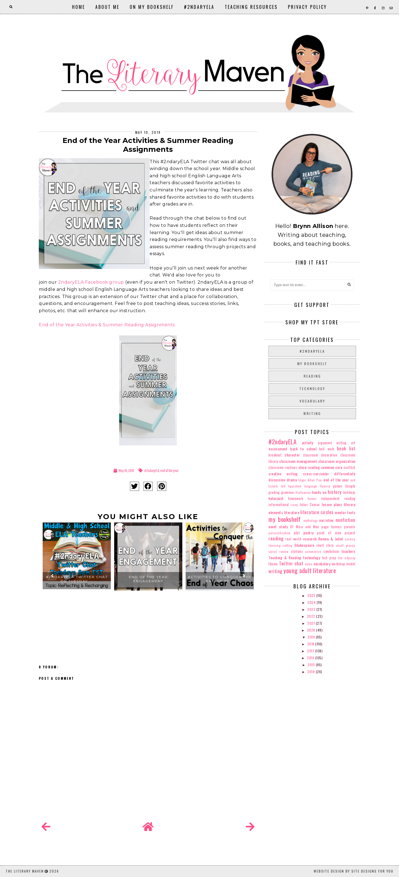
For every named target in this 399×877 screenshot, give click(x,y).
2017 (311, 650)
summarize (313, 551)
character (292, 455)
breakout (275, 455)
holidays (349, 492)
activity (307, 442)
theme (273, 563)
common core (331, 467)
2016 (311, 657)
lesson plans (332, 504)
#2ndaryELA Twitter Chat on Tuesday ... (77, 579)
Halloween (303, 492)
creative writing (283, 473)
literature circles (317, 512)
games (338, 486)
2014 (311, 671)
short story (325, 545)
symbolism (331, 551)
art (353, 442)
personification (279, 533)
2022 (311, 616)
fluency (325, 486)
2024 (312, 602)
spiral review (278, 551)
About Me (107, 7)
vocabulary (312, 401)
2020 (311, 630)
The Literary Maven (25, 871)
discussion (276, 480)
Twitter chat (291, 563)
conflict (349, 467)
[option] (76, 578)
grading (274, 492)
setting (287, 545)
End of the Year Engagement (148, 579)
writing (312, 413)
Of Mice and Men (304, 526)
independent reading (338, 498)
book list (346, 448)
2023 (311, 609)
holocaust (276, 498)
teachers (348, 551)
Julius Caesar (310, 504)
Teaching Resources (251, 7)
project (350, 532)
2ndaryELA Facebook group (91, 282)
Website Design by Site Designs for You (353, 871)
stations (297, 551)
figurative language (302, 486)
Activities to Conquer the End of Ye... (220, 579)
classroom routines (282, 467)
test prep (329, 557)
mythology (310, 520)
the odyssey (346, 558)
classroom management (298, 461)
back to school (303, 449)
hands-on (319, 492)
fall (283, 486)
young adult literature (309, 570)
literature (291, 512)
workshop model (343, 563)
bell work (326, 449)
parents (349, 526)
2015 (312, 664)
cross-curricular (316, 473)
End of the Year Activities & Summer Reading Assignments (107, 324)
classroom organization (336, 461)
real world (293, 539)
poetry (308, 532)
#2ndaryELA (199, 7)
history (335, 491)
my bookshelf (312, 363)
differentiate (344, 473)
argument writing (332, 442)
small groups (345, 545)
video (309, 564)
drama (292, 480)
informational (278, 504)
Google (350, 486)
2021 (311, 623)
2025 (311, 595)
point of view (329, 532)
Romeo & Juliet (330, 539)
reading (312, 376)
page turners (331, 526)
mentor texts (345, 512)
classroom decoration (320, 455)
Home (78, 7)
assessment (277, 449)
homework (295, 498)
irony (294, 504)
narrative (326, 520)
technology (312, 388)
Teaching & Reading (284, 557)
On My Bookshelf (152, 7)
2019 (312, 637)
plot (297, 532)
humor (312, 498)
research (310, 539)
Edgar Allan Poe (310, 480)
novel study (278, 526)
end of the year (169, 470)
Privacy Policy (307, 7)
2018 (311, 644)
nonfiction (345, 519)
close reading (309, 467)
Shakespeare (304, 545)
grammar (288, 492)
